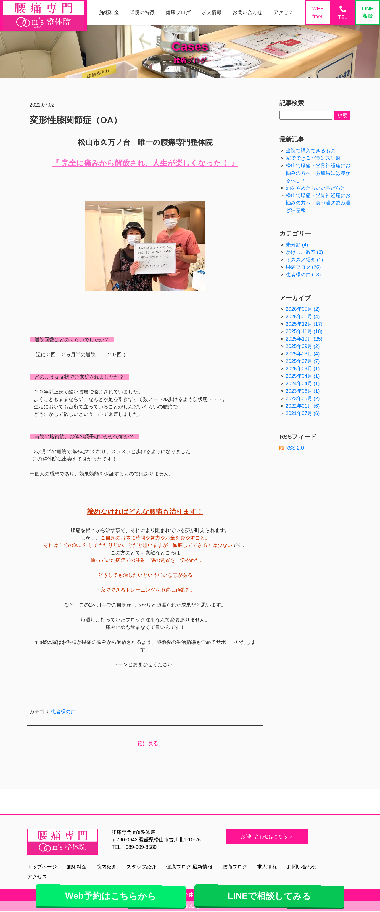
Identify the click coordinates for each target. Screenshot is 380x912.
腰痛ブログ (234, 867)
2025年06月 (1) (303, 368)
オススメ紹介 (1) (304, 259)
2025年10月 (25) (304, 339)
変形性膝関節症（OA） (76, 120)
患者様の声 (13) (303, 274)
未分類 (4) (297, 245)
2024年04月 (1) (303, 383)
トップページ (42, 867)
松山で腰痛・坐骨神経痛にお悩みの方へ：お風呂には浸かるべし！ (318, 173)
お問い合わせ (302, 867)
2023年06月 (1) (303, 391)
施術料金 (77, 867)
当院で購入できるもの (311, 150)
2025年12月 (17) (304, 324)
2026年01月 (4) (303, 316)
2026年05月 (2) (303, 309)
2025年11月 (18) (304, 331)
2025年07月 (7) (303, 361)
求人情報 (267, 867)
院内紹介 (107, 867)
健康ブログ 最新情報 (189, 867)
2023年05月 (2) (303, 398)
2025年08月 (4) (303, 354)
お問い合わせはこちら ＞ (269, 836)
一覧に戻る (145, 743)
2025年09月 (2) (303, 346)
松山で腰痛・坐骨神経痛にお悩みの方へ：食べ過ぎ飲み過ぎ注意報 (318, 203)
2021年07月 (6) (303, 413)
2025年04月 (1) (303, 376)
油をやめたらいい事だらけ (315, 188)
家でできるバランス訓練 (313, 158)
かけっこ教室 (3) (304, 252)
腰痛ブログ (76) (303, 267)
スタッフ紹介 (141, 867)
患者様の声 (63, 711)
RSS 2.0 (291, 448)
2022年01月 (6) (303, 406)
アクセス (37, 876)
